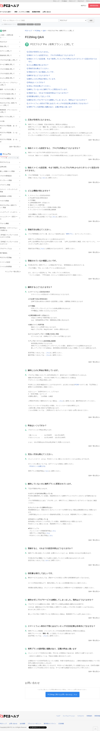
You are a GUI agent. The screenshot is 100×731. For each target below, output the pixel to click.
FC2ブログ (81, 1)
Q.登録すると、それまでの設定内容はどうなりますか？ (48, 93)
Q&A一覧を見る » (94, 140)
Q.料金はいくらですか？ (36, 82)
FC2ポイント (21, 24)
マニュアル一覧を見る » (13, 271)
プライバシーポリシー (34, 723)
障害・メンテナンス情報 (22, 12)
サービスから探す (6, 12)
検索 (91, 20)
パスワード (30, 24)
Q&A (44, 30)
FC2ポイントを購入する (37, 466)
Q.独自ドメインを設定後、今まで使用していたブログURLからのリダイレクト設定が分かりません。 (62, 60)
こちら (43, 178)
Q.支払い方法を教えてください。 (39, 86)
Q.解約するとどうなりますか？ (38, 75)
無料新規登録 (94, 5)
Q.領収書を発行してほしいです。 (39, 96)
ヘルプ (58, 716)
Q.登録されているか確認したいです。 (41, 72)
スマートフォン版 (13, 157)
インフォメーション (69, 716)
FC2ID (77, 384)
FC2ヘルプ (28, 30)
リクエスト (80, 716)
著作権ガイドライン (50, 723)
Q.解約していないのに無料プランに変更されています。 (48, 89)
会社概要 (22, 723)
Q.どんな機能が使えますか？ (38, 65)
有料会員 (37, 24)
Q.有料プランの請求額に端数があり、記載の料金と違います (49, 107)
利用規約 (89, 716)
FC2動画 (64, 1)
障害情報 (97, 716)
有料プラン (69, 234)
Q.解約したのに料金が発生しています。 (42, 79)
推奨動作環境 (36, 12)
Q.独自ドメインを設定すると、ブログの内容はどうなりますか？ (51, 55)
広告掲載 (61, 723)
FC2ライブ (72, 1)
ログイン (83, 5)
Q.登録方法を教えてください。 (38, 68)
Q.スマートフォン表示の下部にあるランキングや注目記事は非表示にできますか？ (58, 103)
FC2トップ (56, 1)
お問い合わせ (47, 12)
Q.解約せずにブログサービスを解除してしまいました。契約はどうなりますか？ (57, 100)
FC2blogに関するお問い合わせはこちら (62, 694)
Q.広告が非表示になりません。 (38, 52)
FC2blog (37, 30)
